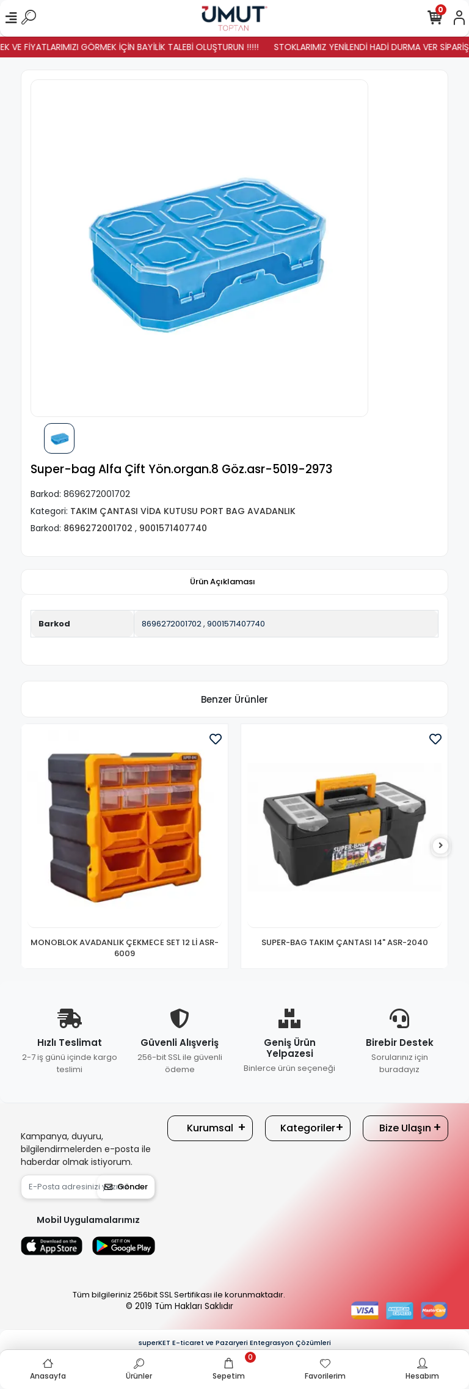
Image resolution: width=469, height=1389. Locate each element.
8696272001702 (172, 623)
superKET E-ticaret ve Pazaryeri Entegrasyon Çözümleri (235, 1342)
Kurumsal (210, 1128)
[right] (441, 846)
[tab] (222, 582)
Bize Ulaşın (405, 1128)
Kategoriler (307, 1128)
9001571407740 (236, 623)
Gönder (126, 1186)
